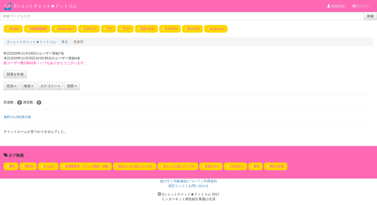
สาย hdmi (170, 28)
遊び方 (165, 181)
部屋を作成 (15, 74)
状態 (72, 86)
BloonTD (193, 28)
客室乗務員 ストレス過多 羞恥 (86, 166)
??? (109, 28)
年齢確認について (186, 181)
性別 (11, 86)
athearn (14, 28)
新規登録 (336, 6)
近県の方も (212, 166)
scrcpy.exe (216, 28)
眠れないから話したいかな (135, 166)
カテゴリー (50, 86)
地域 (28, 86)
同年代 (29, 166)
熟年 (12, 166)
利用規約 (210, 181)
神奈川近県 (276, 166)
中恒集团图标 (38, 28)
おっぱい (49, 166)
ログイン (361, 6)
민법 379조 (147, 28)
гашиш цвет (65, 28)
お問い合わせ (198, 186)
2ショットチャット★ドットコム (45, 6)
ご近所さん (236, 166)
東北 (64, 42)
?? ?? (126, 28)
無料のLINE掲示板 (17, 117)
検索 (370, 16)
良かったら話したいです (179, 166)
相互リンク (176, 186)
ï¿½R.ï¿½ (89, 28)
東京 (256, 166)
